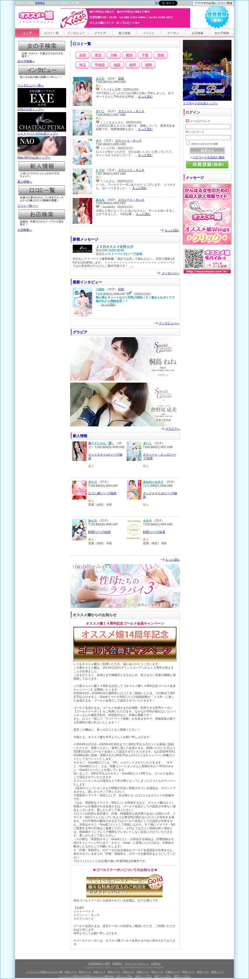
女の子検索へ (42, 60)
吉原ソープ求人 (124, 976)
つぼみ (100, 289)
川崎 (113, 55)
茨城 (160, 55)
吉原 (82, 55)
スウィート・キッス (131, 111)
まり (99, 140)
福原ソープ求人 (143, 976)
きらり (92, 482)
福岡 (148, 65)
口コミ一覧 (51, 33)
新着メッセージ (85, 239)
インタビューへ (169, 323)
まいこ (100, 111)
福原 (117, 65)
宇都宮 (100, 65)
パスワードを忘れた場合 (209, 157)
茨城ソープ (142, 971)
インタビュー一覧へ (42, 84)
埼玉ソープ (157, 971)
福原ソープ (188, 971)
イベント (149, 33)
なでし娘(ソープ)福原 (102, 493)
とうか (100, 170)
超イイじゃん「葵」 (101, 443)
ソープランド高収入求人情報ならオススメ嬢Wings (86, 976)
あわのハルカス (153, 482)
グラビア (100, 33)
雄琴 (132, 65)
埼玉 (82, 65)
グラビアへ (172, 429)
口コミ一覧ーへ (42, 204)
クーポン (173, 33)
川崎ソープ (99, 971)
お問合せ (156, 963)
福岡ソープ (217, 971)
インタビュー (76, 33)
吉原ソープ (70, 971)
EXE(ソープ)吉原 (99, 532)
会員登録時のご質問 (99, 963)
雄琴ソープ (203, 971)
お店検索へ (42, 228)
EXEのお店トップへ (42, 108)
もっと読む (145, 96)
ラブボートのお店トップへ (207, 101)
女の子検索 (221, 33)
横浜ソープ (114, 971)
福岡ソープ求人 (182, 976)
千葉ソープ (128, 971)
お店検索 (197, 33)
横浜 (129, 55)
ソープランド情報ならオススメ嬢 (44, 971)
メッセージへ (170, 273)
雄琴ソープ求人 (162, 976)
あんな (100, 199)
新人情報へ (42, 180)
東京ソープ (85, 971)
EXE (121, 78)
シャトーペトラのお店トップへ (42, 132)
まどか (100, 78)
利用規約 (117, 963)
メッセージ (195, 177)
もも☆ (147, 520)
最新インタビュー (87, 282)
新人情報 (124, 33)
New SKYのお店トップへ (42, 156)
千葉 (145, 55)
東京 (98, 55)
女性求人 (40, 2)
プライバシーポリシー (136, 963)
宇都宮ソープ (172, 971)
